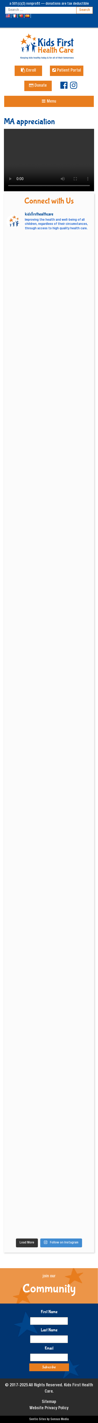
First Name (49, 1311)
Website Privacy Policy (49, 1408)
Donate (38, 86)
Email (49, 1348)
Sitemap (49, 1402)
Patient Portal (66, 71)
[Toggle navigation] (49, 101)
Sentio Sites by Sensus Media (49, 1419)
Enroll (28, 71)
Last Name (49, 1329)
